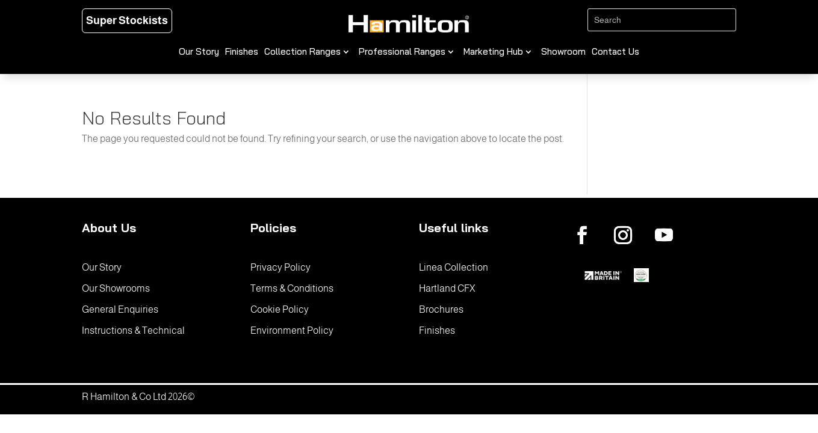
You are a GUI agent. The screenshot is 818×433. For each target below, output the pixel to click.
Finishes (241, 52)
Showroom (563, 52)
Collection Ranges (302, 52)
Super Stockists (127, 20)
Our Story (199, 52)
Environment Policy (291, 330)
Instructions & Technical (133, 330)
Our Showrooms (116, 288)
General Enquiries (120, 309)
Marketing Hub (493, 52)
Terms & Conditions (291, 288)
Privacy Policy (280, 267)
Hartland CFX (447, 288)
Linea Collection (453, 267)
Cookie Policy (279, 309)
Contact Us (615, 52)
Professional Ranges (402, 52)
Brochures (441, 309)
